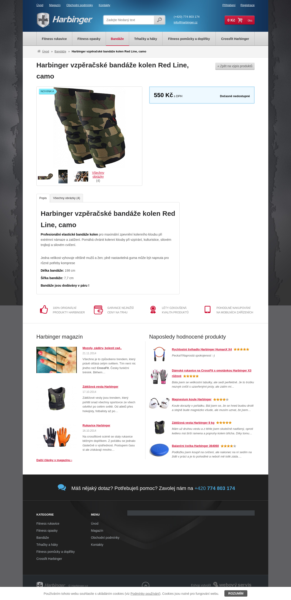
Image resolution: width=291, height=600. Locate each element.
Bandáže (60, 51)
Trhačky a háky (47, 544)
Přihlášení (229, 5)
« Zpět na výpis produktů (235, 66)
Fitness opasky (47, 530)
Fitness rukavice (47, 523)
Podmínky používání (144, 593)
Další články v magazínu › (54, 460)
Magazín (54, 5)
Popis (43, 198)
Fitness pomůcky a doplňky (55, 551)
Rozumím (235, 593)
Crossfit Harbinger (49, 559)
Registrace (248, 5)
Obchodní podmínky (79, 5)
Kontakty (104, 5)
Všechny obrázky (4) (66, 198)
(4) (98, 176)
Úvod (39, 5)
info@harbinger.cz (186, 22)
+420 (215, 488)
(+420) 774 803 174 (187, 16)
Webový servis (242, 582)
